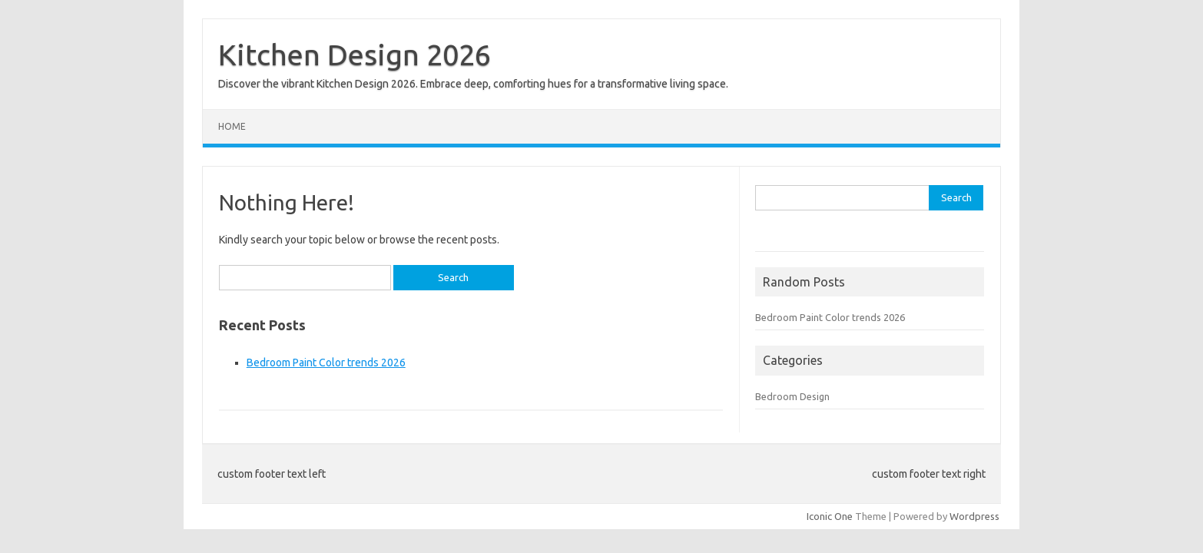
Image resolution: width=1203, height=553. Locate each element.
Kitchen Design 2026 (354, 54)
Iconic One (830, 516)
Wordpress (974, 516)
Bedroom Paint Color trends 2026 (326, 362)
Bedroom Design (792, 396)
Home (232, 126)
